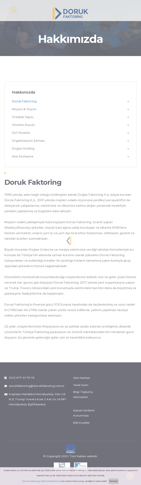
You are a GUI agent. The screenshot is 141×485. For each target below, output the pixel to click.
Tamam (113, 481)
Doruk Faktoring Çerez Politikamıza (41, 481)
